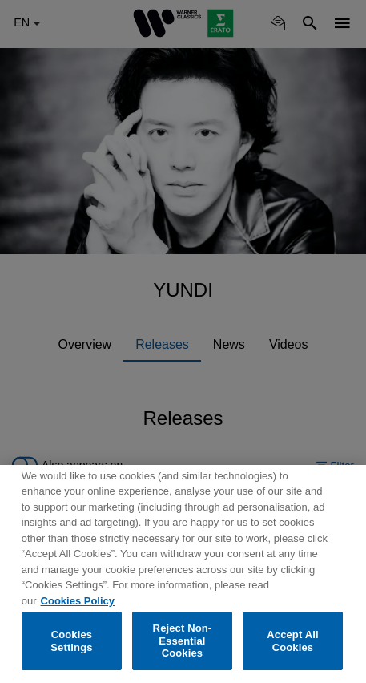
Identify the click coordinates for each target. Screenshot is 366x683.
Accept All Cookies (292, 640)
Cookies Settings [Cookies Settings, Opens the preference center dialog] (71, 640)
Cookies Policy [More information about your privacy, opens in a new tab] (78, 601)
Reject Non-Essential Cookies (182, 640)
